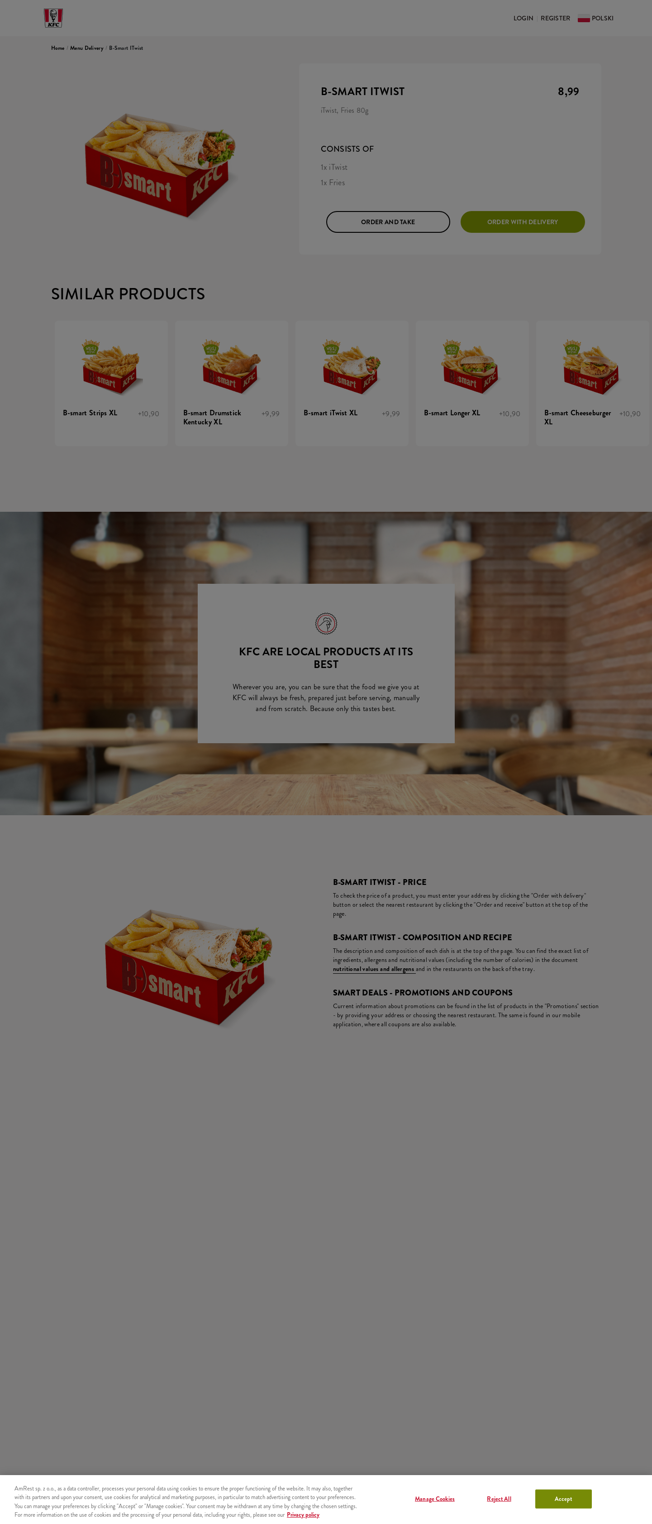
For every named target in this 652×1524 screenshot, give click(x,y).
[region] (326, 1499)
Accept (563, 1499)
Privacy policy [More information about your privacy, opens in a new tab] (303, 1514)
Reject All (499, 1499)
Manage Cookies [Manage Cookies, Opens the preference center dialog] (435, 1499)
